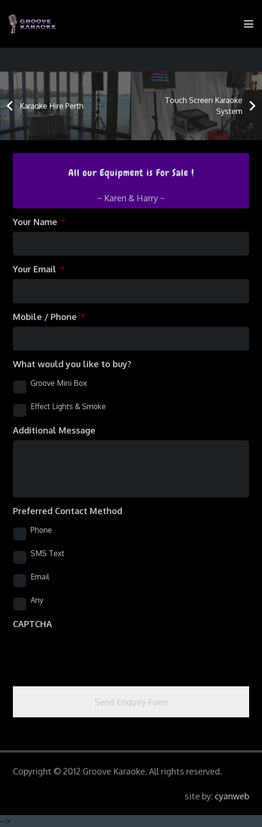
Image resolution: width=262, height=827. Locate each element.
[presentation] (85, 652)
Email (40, 576)
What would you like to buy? (72, 364)
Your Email (39, 269)
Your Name (39, 222)
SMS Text (47, 553)
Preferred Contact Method (67, 511)
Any (37, 600)
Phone (41, 530)
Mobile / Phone (49, 316)
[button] (249, 24)
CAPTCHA (32, 624)
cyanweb (232, 796)
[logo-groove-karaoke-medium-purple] (32, 23)
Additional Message (54, 430)
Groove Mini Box (59, 383)
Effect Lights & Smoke (68, 406)
